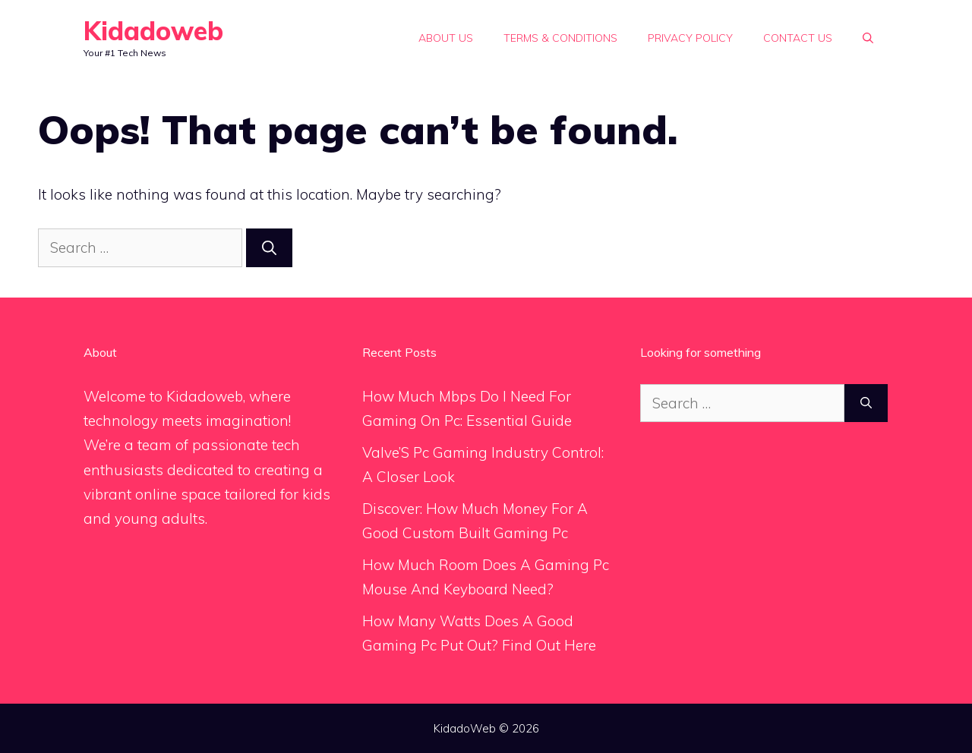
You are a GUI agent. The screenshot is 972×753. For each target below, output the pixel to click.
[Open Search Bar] (867, 38)
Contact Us (797, 38)
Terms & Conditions (560, 38)
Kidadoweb (153, 30)
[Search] (269, 247)
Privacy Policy (690, 38)
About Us (445, 38)
